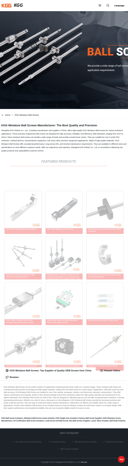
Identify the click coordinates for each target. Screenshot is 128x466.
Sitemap (83, 462)
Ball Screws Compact (70, 449)
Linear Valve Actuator (100, 421)
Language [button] (119, 5)
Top (121, 459)
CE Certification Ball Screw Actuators (28, 421)
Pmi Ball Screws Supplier (79, 421)
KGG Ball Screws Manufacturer (29, 442)
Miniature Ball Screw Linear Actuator (39, 418)
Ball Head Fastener (117, 421)
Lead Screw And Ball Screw (56, 421)
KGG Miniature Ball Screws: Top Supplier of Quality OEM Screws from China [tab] (48, 370)
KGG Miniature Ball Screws (27, 115)
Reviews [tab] (12, 377)
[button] (100, 5)
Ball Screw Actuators (115, 442)
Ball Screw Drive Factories (86, 442)
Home (7, 115)
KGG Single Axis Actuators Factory (70, 418)
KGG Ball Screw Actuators (12, 418)
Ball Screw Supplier (94, 418)
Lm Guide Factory (58, 442)
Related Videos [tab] (110, 370)
